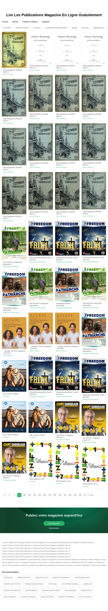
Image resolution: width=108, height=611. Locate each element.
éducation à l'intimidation (66, 597)
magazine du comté (41, 577)
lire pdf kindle (8, 577)
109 (24, 495)
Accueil (5, 22)
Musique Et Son (98, 28)
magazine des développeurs (61, 577)
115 (55, 495)
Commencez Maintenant (54, 524)
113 (44, 495)
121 (85, 495)
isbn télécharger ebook (82, 577)
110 (29, 495)
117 (65, 495)
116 (60, 495)
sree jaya (32, 481)
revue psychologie (70, 590)
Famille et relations (30, 22)
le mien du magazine (85, 597)
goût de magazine (31, 590)
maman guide (52, 584)
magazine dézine (86, 590)
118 (70, 495)
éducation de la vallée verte (12, 590)
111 (34, 495)
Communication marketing (70, 584)
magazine (46, 22)
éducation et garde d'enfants (50, 590)
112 (39, 495)
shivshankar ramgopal (63, 439)
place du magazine (10, 597)
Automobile (7, 28)
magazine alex (87, 584)
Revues (15, 22)
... (14, 495)
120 (80, 495)
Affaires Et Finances (22, 28)
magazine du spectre (23, 577)
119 (75, 495)
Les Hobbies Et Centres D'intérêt (56, 28)
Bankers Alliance (35, 351)
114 (50, 495)
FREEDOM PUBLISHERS (91, 262)
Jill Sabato (6, 396)
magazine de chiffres (47, 597)
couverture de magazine (28, 597)
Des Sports (37, 28)
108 (19, 495)
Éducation (85, 28)
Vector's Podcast (8, 74)
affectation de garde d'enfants (34, 584)
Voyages (74, 28)
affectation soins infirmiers (12, 584)
